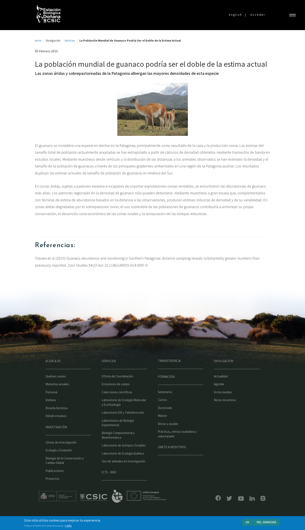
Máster (162, 425)
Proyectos (52, 488)
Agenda (219, 394)
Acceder (257, 15)
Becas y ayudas (168, 433)
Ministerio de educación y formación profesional (67, 496)
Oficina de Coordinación (117, 386)
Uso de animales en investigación (123, 471)
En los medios (223, 402)
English (235, 15)
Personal (51, 402)
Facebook (208, 498)
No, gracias (266, 522)
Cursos (162, 409)
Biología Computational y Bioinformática (118, 444)
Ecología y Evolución (59, 460)
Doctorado (165, 417)
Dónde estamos (56, 425)
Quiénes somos (56, 386)
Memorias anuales (57, 394)
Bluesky (220, 498)
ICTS (126, 496)
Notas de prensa (225, 410)
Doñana (51, 410)
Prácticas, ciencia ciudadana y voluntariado (177, 443)
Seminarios (165, 401)
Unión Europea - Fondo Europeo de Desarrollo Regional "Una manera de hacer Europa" (156, 496)
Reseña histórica (57, 418)
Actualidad (221, 386)
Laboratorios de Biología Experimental (118, 432)
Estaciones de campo (116, 394)
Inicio (38, 40)
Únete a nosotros (172, 457)
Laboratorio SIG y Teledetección (123, 422)
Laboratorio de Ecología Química (123, 463)
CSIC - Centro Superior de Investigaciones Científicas (103, 497)
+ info (68, 526)
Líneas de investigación (61, 452)
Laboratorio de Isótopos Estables (124, 455)
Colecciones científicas (117, 402)
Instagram (253, 498)
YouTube (231, 498)
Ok (247, 522)
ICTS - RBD (109, 482)
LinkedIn (242, 498)
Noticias (70, 40)
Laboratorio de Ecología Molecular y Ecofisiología (124, 412)
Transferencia (169, 370)
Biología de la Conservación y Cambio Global (65, 470)
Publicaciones (55, 480)
